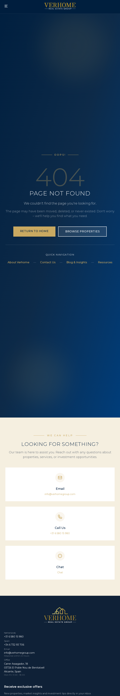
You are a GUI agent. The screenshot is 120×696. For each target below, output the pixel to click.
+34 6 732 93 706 (14, 644)
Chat (60, 572)
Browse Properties (82, 231)
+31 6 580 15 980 (60, 533)
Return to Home (34, 231)
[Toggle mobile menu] (6, 6)
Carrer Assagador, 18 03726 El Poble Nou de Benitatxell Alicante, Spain (24, 667)
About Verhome (18, 262)
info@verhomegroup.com (60, 494)
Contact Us (48, 262)
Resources (105, 262)
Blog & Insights (76, 262)
